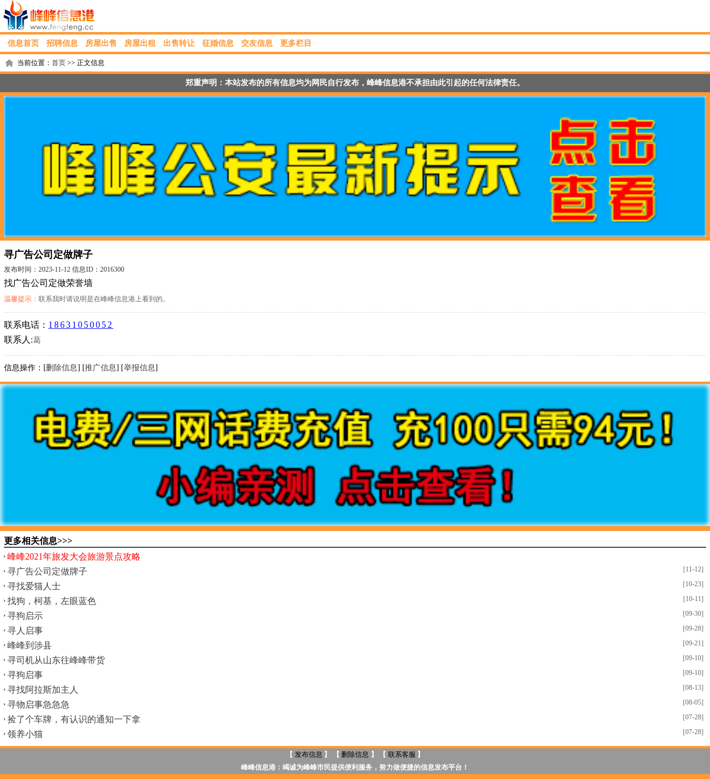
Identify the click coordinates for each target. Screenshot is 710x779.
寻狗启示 (25, 616)
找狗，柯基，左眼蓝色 (51, 601)
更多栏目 (296, 43)
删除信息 (61, 367)
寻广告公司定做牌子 (47, 571)
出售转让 (179, 43)
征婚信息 (218, 43)
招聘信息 (62, 43)
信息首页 (23, 43)
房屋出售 (101, 43)
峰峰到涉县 (29, 645)
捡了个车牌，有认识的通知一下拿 (74, 719)
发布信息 (308, 754)
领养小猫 (25, 734)
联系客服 (402, 754)
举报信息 (139, 367)
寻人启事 (25, 631)
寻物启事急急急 (38, 704)
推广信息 (100, 367)
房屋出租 (140, 43)
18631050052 (80, 325)
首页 (59, 63)
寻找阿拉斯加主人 (42, 690)
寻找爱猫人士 (34, 586)
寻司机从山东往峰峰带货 (56, 660)
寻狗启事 (25, 675)
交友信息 (257, 43)
